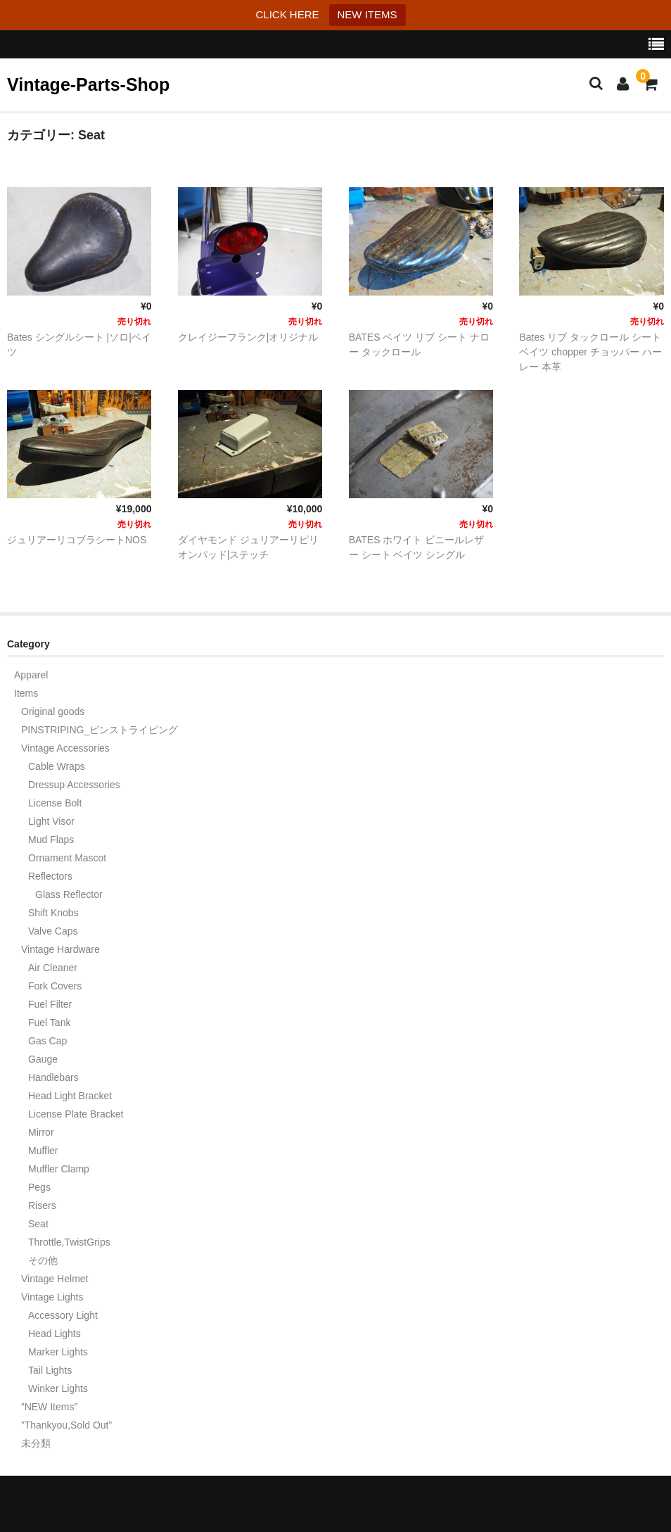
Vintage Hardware (60, 949)
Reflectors (50, 876)
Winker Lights (58, 1388)
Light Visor (51, 821)
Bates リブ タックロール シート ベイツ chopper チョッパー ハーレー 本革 (590, 351)
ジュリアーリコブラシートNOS (76, 539)
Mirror (41, 1132)
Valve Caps (53, 931)
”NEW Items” (49, 1406)
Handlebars (53, 1077)
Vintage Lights (52, 1297)
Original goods (52, 711)
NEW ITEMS (367, 14)
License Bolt (55, 803)
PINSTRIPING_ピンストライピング (99, 729)
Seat (38, 1223)
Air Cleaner (52, 967)
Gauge (43, 1059)
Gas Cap (47, 1040)
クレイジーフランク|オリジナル (248, 337)
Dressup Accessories (74, 784)
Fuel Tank (49, 1022)
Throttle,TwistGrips (69, 1242)
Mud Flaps (51, 839)
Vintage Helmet (54, 1278)
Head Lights (54, 1333)
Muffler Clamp (58, 1169)
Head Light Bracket (70, 1095)
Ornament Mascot (67, 857)
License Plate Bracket (75, 1114)
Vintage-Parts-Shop (88, 84)
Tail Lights (50, 1370)
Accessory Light (63, 1315)
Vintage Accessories (65, 748)
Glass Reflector (69, 894)
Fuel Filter (50, 1004)
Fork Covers (55, 986)
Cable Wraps (56, 766)
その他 (43, 1260)
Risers (42, 1205)
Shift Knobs (53, 912)
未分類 (36, 1443)
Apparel (31, 674)
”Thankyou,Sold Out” (66, 1425)
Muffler (43, 1150)
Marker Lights (58, 1351)
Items (26, 693)
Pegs (39, 1187)
